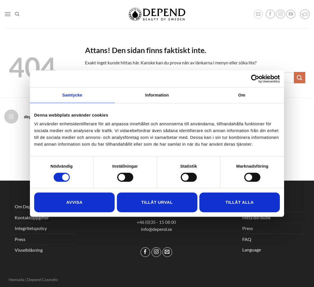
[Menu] (7, 14)
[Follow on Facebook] (270, 14)
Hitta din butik (256, 217)
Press (20, 239)
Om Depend (26, 206)
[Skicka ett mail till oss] (167, 252)
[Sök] (17, 14)
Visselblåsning (29, 250)
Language (251, 249)
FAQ (246, 239)
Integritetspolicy (31, 228)
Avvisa (74, 202)
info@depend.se (156, 229)
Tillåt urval (157, 202)
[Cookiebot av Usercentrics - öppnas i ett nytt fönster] (255, 79)
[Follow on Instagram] (280, 14)
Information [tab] (157, 95)
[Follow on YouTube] (290, 14)
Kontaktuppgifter (32, 217)
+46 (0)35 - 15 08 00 (156, 222)
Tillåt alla (239, 202)
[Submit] (299, 77)
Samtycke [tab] (72, 95)
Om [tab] (241, 95)
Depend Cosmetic (42, 279)
